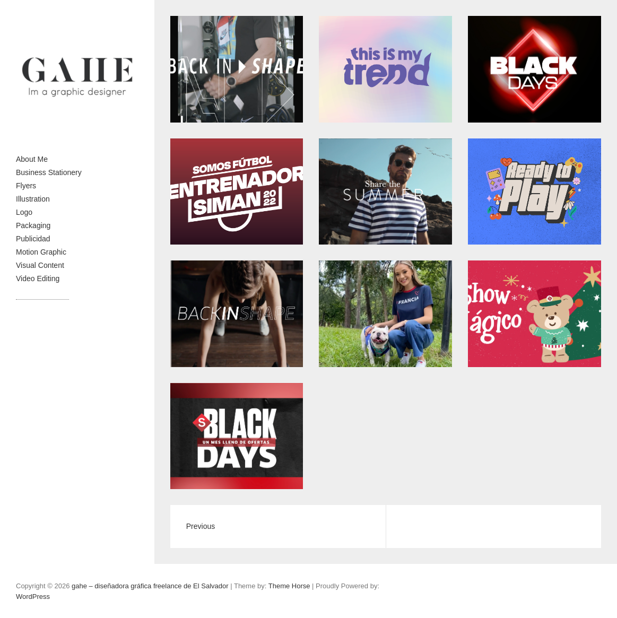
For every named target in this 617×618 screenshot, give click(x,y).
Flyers (26, 185)
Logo (24, 212)
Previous (200, 526)
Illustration (33, 199)
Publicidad (33, 238)
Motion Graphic (41, 252)
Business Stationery (49, 172)
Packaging (33, 225)
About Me (32, 159)
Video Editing (37, 278)
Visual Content (40, 265)
